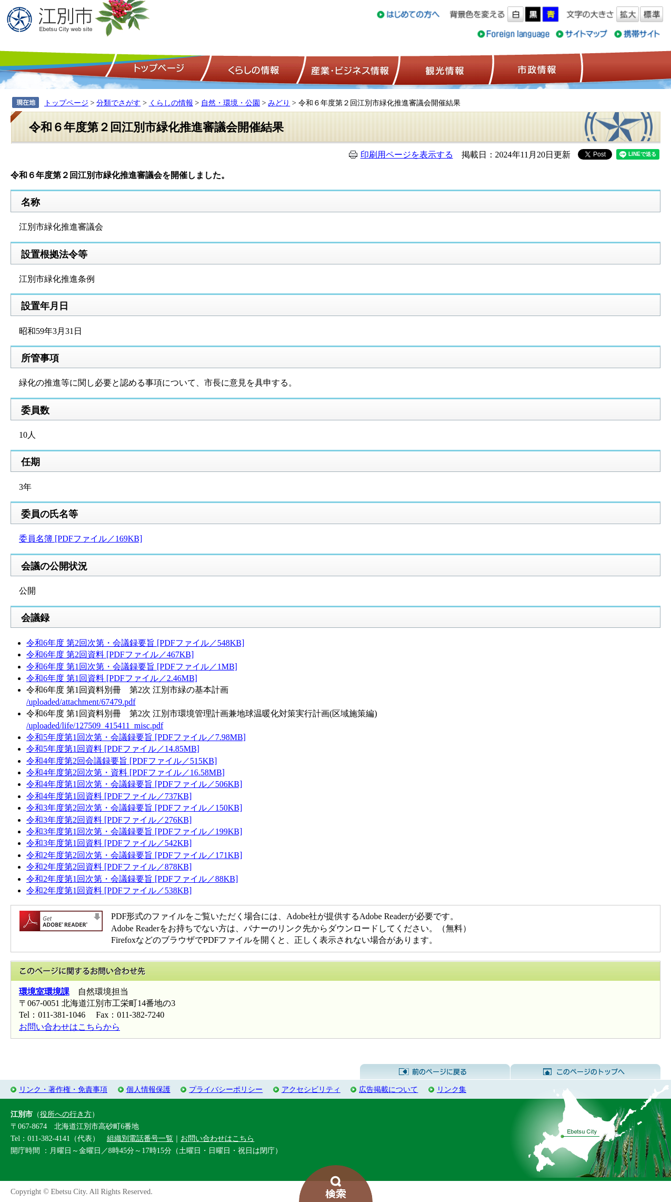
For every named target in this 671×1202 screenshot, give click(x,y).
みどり (279, 102)
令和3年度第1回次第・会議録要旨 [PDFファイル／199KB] (134, 831)
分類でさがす (118, 102)
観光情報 (443, 69)
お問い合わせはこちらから (69, 1026)
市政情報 (535, 69)
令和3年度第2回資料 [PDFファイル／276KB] (109, 819)
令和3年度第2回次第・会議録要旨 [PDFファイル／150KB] (134, 807)
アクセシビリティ (311, 1089)
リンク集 (451, 1089)
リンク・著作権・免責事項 (63, 1089)
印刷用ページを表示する (406, 154)
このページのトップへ (585, 1072)
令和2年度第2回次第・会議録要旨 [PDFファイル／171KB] (134, 855)
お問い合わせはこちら (217, 1138)
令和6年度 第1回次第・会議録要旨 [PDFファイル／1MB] (131, 666)
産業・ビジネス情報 (347, 69)
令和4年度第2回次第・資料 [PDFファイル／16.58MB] (125, 772)
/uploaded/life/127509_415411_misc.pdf (94, 725)
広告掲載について (388, 1089)
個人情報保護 (148, 1089)
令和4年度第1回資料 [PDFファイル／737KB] (109, 796)
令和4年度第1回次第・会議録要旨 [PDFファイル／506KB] (134, 784)
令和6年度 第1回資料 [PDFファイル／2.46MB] (111, 678)
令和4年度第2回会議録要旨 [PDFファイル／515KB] (121, 760)
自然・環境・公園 (230, 102)
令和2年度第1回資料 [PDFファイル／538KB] (109, 890)
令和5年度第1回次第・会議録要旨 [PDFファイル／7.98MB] (136, 737)
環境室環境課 (44, 991)
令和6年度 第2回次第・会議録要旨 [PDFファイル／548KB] (135, 642)
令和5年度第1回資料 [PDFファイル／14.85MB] (112, 748)
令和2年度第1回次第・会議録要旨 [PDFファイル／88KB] (132, 878)
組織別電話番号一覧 (140, 1138)
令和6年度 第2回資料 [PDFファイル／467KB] (110, 654)
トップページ (157, 69)
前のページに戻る (435, 1072)
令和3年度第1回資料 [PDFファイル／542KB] (109, 843)
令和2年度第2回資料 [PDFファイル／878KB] (109, 866)
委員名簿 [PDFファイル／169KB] (80, 538)
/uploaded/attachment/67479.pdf (81, 701)
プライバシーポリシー (226, 1089)
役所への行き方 (66, 1114)
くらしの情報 (252, 69)
